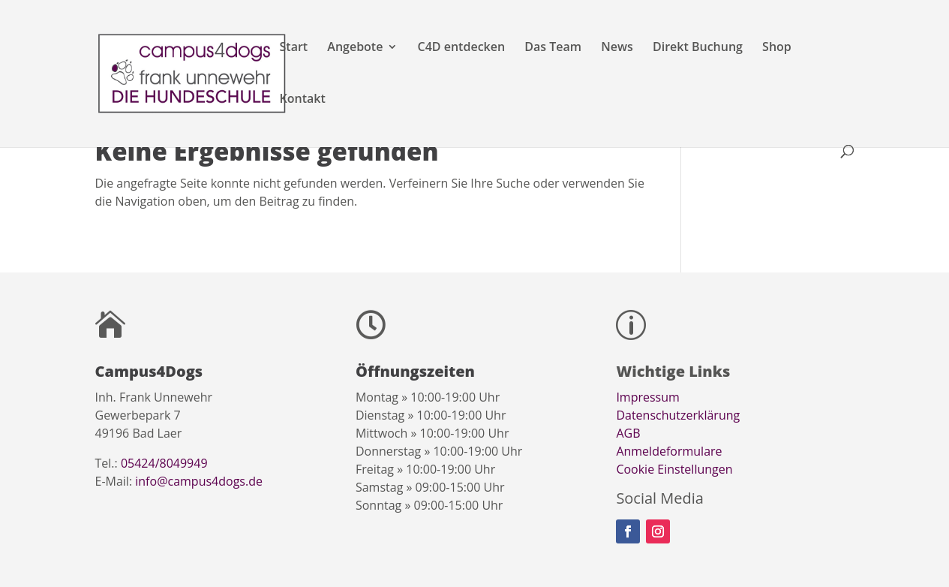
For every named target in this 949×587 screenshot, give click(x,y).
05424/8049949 (164, 463)
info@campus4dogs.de (199, 481)
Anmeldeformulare (669, 451)
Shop (776, 48)
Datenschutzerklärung (678, 415)
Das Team (552, 48)
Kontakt (303, 100)
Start (294, 48)
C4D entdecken (462, 48)
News (617, 48)
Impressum (647, 397)
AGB (628, 433)
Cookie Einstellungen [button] (674, 469)
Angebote (355, 48)
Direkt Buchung (698, 48)
